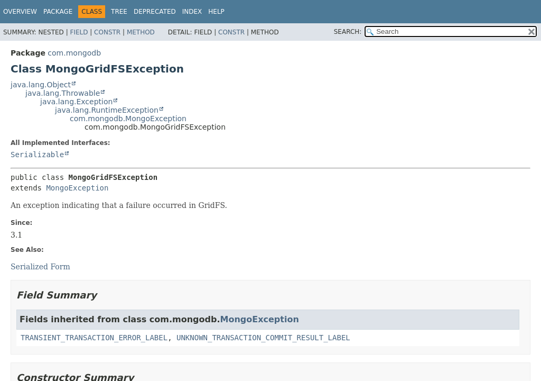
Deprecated (155, 11)
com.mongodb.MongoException (128, 118)
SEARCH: (348, 31)
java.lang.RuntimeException (106, 110)
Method (141, 32)
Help (216, 11)
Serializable (37, 154)
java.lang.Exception (76, 101)
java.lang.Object (41, 84)
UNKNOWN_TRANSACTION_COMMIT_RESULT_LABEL (263, 337)
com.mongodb (74, 53)
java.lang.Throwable (62, 93)
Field (79, 32)
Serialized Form (40, 266)
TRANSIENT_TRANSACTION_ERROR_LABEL (94, 337)
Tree (119, 11)
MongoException (77, 188)
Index (192, 11)
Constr (107, 32)
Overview (20, 11)
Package (57, 11)
